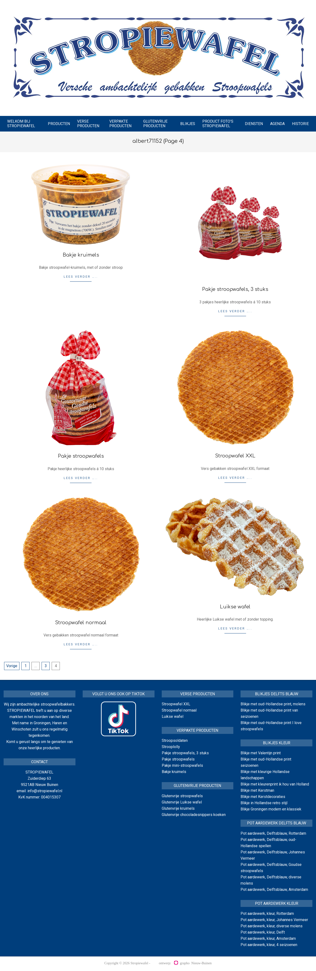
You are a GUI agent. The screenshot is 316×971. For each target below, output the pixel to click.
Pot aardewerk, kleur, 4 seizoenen (269, 944)
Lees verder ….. (81, 276)
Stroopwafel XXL (235, 456)
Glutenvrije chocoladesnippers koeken (194, 814)
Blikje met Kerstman (257, 790)
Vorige (11, 666)
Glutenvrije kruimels (178, 808)
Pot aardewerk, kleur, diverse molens (272, 926)
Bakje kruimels (81, 255)
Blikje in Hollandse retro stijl (264, 803)
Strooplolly (171, 746)
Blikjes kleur (276, 743)
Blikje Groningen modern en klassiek (271, 809)
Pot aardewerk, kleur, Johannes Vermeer (274, 919)
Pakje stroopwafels (81, 456)
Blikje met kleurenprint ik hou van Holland (275, 784)
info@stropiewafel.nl (44, 791)
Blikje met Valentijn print (261, 753)
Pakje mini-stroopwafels (182, 765)
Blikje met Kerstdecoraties (263, 796)
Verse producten (197, 694)
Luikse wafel (235, 607)
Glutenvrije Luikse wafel (182, 802)
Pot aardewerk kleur (276, 903)
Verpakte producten (197, 730)
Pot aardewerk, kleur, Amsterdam (268, 938)
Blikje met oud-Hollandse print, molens (273, 704)
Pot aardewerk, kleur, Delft (263, 932)
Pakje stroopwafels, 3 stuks (235, 289)
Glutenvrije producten (197, 785)
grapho (182, 963)
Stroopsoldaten (175, 740)
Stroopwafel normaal (80, 622)
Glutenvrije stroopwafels (182, 796)
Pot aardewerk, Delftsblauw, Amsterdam (274, 889)
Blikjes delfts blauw (276, 694)
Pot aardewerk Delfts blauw (276, 823)
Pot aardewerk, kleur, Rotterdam (267, 913)
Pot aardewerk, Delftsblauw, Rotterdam (273, 833)
